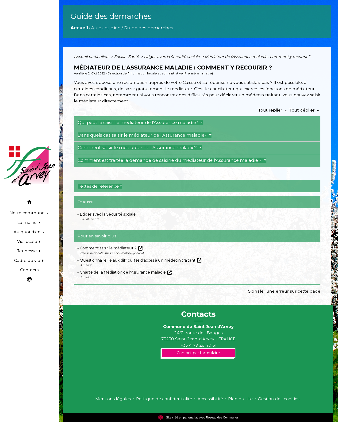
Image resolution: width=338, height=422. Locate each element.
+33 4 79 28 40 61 (198, 345)
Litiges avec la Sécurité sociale (172, 56)
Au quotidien (106, 28)
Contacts (198, 314)
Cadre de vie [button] (27, 260)
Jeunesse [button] (27, 250)
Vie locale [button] (27, 241)
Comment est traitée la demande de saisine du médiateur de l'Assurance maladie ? (170, 160)
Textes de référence (98, 186)
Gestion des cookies (279, 398)
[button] (29, 202)
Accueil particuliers (92, 56)
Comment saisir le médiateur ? (111, 248)
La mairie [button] (27, 222)
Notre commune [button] (28, 212)
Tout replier (273, 110)
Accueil (79, 28)
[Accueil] (29, 166)
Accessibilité (210, 398)
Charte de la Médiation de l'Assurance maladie (126, 272)
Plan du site (240, 398)
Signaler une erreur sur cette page (284, 291)
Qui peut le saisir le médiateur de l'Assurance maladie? (139, 122)
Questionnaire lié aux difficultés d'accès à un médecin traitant (141, 260)
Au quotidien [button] (28, 231)
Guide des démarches (148, 28)
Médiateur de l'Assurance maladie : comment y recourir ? (257, 56)
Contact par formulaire (198, 353)
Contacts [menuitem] (29, 269)
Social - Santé (127, 56)
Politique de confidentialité (164, 398)
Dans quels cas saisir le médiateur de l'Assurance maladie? (143, 135)
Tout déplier (304, 110)
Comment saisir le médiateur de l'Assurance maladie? (138, 147)
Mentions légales (113, 398)
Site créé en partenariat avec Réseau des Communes (198, 417)
